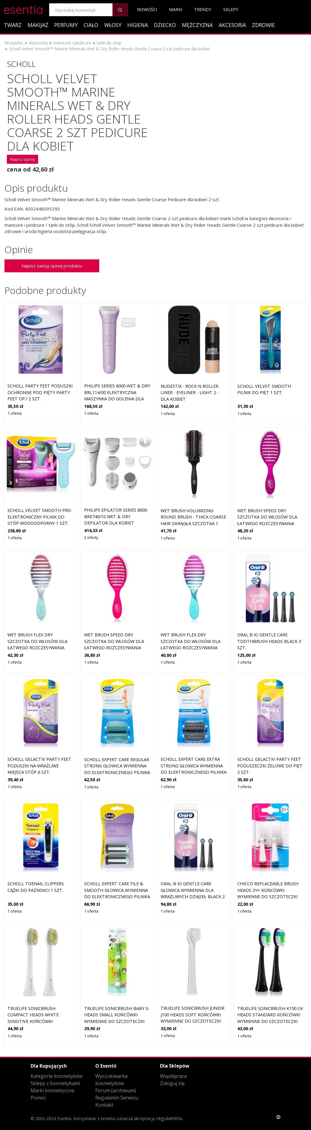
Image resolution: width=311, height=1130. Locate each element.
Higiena (137, 24)
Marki (175, 9)
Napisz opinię (22, 159)
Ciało (91, 24)
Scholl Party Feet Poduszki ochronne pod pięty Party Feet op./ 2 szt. (40, 392)
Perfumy (66, 24)
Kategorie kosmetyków (56, 1076)
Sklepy (230, 9)
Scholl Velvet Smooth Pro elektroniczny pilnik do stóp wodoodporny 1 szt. (39, 516)
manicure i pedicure (72, 43)
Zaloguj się (172, 1083)
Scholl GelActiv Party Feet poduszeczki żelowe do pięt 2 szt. (270, 765)
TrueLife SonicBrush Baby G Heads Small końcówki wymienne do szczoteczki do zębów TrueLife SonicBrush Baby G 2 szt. (116, 1021)
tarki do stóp (109, 43)
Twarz (13, 24)
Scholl (21, 63)
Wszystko (13, 43)
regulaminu (169, 1118)
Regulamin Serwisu (116, 1097)
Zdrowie (263, 24)
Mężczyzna (197, 24)
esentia (23, 8)
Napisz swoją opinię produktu (52, 266)
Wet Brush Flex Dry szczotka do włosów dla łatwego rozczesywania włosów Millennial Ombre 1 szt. (40, 647)
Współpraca (173, 1076)
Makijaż (38, 24)
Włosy (112, 24)
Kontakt (104, 1105)
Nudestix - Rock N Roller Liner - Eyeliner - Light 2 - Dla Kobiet (190, 392)
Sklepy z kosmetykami (55, 1083)
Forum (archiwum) (115, 1090)
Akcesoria (232, 24)
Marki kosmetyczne (52, 1090)
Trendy (202, 9)
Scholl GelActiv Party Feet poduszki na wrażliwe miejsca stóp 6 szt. (39, 765)
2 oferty (91, 537)
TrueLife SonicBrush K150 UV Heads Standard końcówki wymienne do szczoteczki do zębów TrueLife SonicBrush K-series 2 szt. (270, 1021)
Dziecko (165, 24)
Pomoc (38, 1097)
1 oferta (14, 413)
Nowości (147, 9)
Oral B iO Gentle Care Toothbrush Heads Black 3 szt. (269, 641)
